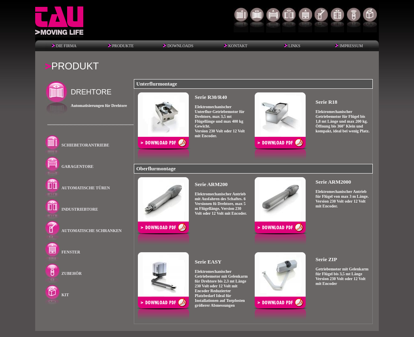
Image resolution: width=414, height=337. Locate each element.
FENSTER (70, 252)
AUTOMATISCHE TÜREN (85, 188)
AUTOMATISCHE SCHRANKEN (91, 230)
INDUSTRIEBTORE (79, 209)
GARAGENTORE (77, 166)
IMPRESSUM (351, 46)
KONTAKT (237, 46)
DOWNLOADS (180, 46)
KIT (65, 295)
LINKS (294, 46)
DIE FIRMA (66, 46)
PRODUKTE (122, 46)
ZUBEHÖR (71, 273)
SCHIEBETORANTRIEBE (85, 145)
